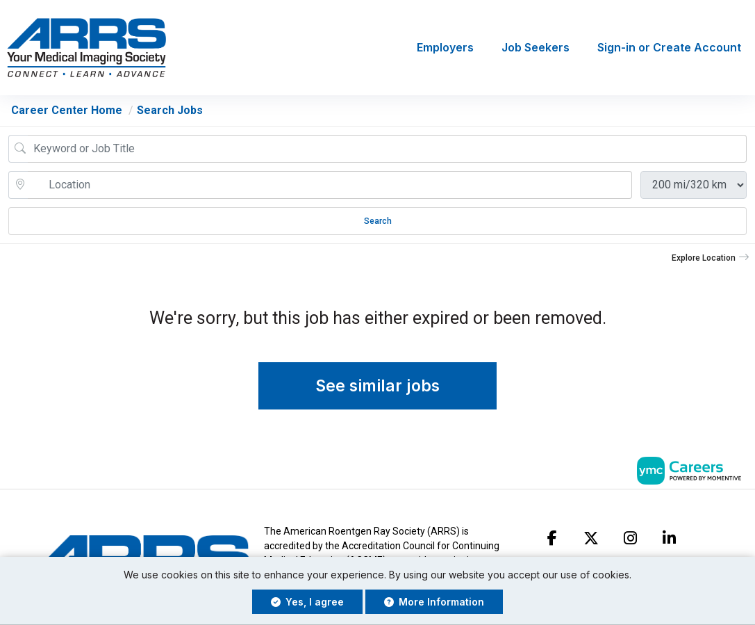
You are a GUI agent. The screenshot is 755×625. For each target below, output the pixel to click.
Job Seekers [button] (535, 48)
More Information (434, 602)
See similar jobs (377, 386)
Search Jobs (170, 110)
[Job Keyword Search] (387, 149)
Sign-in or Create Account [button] (669, 48)
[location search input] (330, 185)
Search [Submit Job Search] (378, 221)
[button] (710, 258)
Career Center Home (66, 110)
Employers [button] (445, 48)
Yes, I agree (307, 602)
